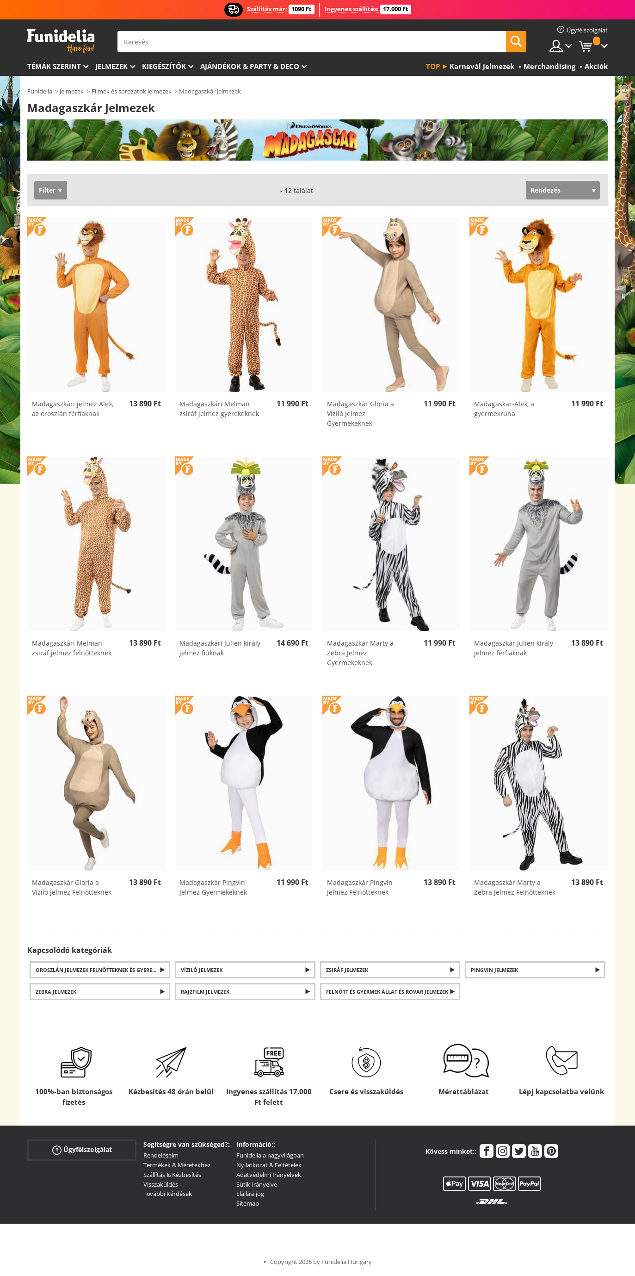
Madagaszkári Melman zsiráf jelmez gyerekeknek (219, 408)
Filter (47, 190)
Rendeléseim (161, 1155)
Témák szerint (54, 66)
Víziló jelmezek (201, 969)
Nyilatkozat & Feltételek (269, 1165)
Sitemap (247, 1203)
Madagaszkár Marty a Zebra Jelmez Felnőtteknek (514, 887)
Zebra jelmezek (56, 991)
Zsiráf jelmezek (347, 969)
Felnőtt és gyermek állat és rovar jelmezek (387, 991)
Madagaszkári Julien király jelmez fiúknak (219, 648)
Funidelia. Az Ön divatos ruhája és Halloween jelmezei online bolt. (60, 41)
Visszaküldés (160, 1184)
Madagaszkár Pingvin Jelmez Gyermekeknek (213, 887)
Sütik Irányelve (256, 1184)
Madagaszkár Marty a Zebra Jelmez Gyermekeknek (360, 653)
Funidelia (39, 91)
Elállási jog (250, 1193)
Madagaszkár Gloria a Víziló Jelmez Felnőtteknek (71, 887)
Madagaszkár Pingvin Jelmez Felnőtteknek (360, 887)
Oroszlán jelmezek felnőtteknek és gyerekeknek (103, 969)
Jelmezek (111, 66)
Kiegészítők (164, 66)
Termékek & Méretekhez (176, 1165)
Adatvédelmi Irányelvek (268, 1174)
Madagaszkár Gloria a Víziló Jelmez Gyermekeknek (360, 413)
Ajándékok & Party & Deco (249, 66)
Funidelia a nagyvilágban (270, 1155)
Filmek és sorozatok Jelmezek (132, 91)
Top (433, 66)
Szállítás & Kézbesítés (172, 1174)
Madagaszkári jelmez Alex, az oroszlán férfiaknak (72, 408)
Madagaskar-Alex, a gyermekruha (504, 408)
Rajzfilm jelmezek (205, 991)
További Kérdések (167, 1193)
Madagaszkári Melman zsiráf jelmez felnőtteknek (71, 648)
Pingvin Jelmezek (494, 969)
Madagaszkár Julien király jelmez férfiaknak (513, 648)
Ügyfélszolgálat (82, 1150)
